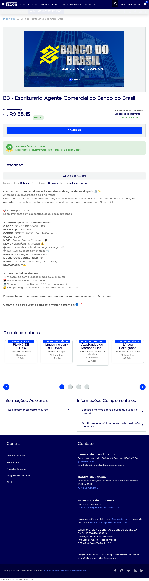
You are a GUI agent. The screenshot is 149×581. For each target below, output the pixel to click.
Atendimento (14, 462)
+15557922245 (89, 488)
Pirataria (11, 482)
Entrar (121, 4)
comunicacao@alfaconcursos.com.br (98, 507)
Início (5, 18)
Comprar (74, 130)
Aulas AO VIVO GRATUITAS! (46, 11)
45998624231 (87, 461)
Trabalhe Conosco (16, 469)
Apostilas (60, 4)
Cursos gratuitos (41, 4)
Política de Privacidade (74, 570)
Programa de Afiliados (19, 475)
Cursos (23, 4)
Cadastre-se (134, 4)
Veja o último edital (76, 175)
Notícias (22, 11)
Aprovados (8, 11)
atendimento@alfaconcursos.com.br (110, 522)
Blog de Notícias (16, 455)
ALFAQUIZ (82, 4)
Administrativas (78, 183)
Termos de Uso (120, 519)
